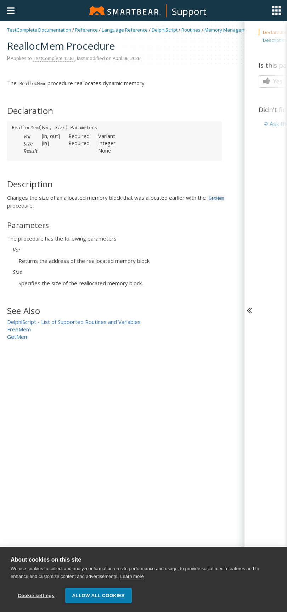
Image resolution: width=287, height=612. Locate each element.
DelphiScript (165, 30)
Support (189, 11)
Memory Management (228, 30)
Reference (86, 30)
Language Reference (125, 30)
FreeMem (19, 329)
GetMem (18, 336)
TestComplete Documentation (39, 30)
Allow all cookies (98, 595)
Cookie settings (36, 595)
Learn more (132, 576)
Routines (191, 30)
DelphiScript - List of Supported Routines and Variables (74, 321)
